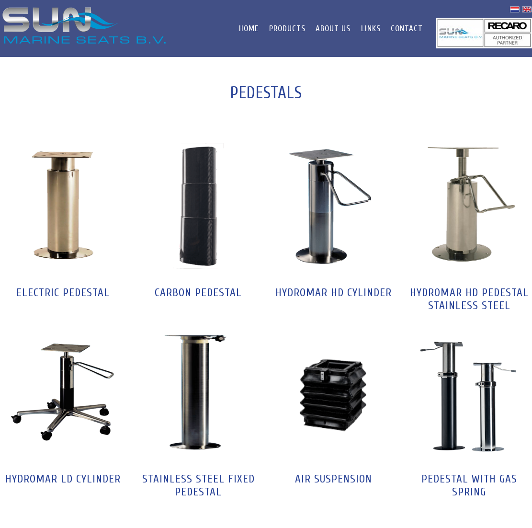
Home (249, 28)
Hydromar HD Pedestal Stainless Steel (469, 299)
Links (371, 28)
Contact (407, 28)
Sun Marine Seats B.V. (84, 25)
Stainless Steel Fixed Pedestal (198, 485)
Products (287, 28)
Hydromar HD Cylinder (333, 292)
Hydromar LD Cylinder (63, 478)
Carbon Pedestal (198, 292)
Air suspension (333, 478)
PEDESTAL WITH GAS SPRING (469, 485)
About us (333, 28)
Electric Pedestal (63, 292)
